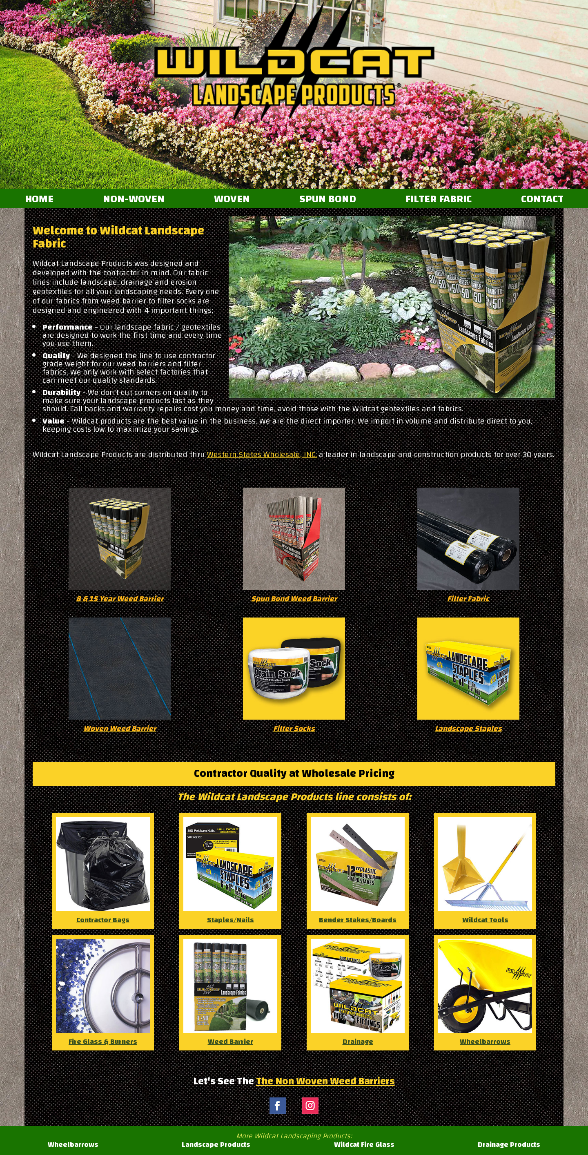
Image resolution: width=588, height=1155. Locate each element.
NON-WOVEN (134, 199)
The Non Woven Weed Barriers (325, 1081)
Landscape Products (216, 1144)
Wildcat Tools (485, 872)
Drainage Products (509, 1144)
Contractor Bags (103, 872)
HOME (39, 199)
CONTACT (542, 199)
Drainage (358, 993)
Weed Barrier (230, 993)
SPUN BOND (327, 199)
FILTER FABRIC (438, 199)
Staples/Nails (230, 872)
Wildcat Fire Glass (364, 1144)
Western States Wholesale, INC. (262, 454)
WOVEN (232, 199)
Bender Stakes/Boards (358, 872)
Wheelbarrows (485, 993)
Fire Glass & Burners (103, 993)
